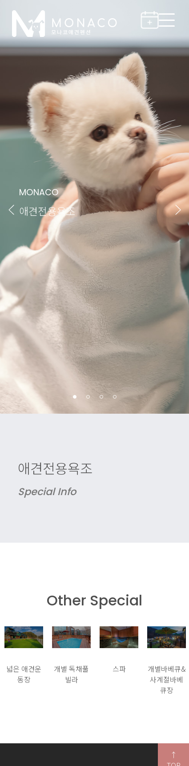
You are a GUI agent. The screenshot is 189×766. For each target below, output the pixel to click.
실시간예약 (153, 19)
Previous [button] (11, 209)
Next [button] (178, 209)
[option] (24, 655)
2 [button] (88, 397)
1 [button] (74, 397)
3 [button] (101, 397)
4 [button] (115, 397)
